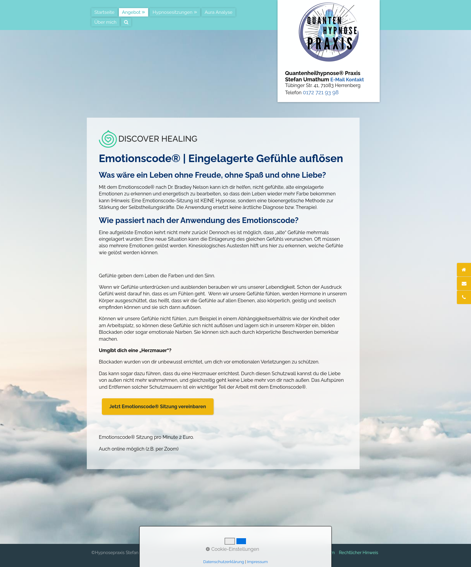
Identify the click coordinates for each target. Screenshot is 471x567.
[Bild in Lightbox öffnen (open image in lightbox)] (148, 139)
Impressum (323, 552)
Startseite (104, 12)
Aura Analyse (218, 12)
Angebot (131, 12)
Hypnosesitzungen (173, 12)
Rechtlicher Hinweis (358, 552)
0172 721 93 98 (321, 92)
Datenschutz (295, 552)
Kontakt (271, 552)
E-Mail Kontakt (347, 80)
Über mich (105, 22)
